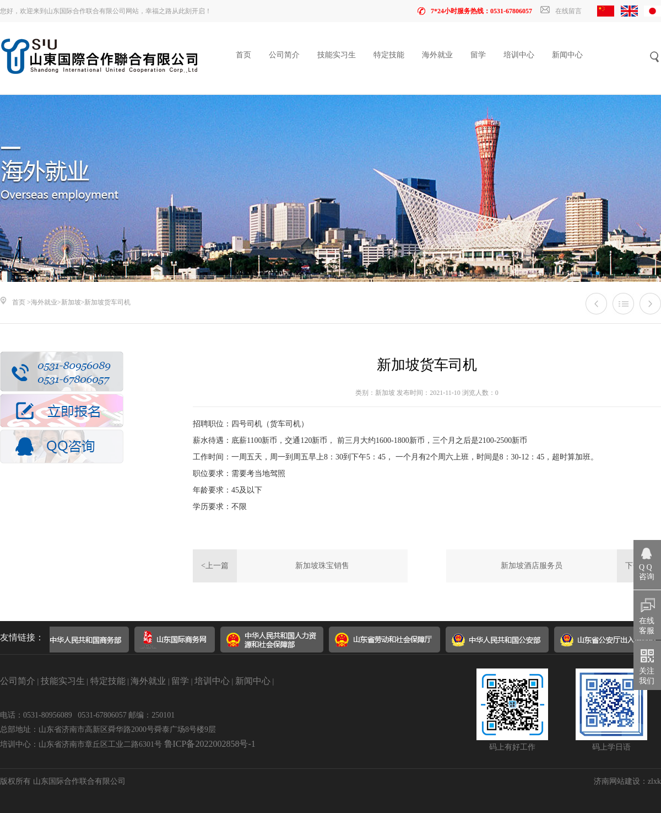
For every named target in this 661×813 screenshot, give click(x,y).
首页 (243, 55)
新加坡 (71, 302)
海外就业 (437, 55)
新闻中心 (567, 55)
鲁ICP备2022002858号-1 (210, 743)
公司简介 (284, 55)
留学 (478, 55)
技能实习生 (336, 55)
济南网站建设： (621, 781)
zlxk (654, 781)
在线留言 (561, 11)
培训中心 (518, 55)
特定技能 (388, 55)
